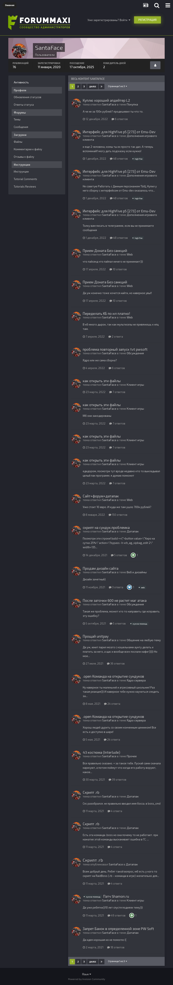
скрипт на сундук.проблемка (106, 527)
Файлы (18, 141)
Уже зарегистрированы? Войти (109, 20)
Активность (21, 82)
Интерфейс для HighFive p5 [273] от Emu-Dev (119, 132)
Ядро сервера (136, 680)
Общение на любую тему (144, 640)
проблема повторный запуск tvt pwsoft (115, 349)
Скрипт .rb (91, 792)
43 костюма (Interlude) (101, 752)
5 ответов (119, 555)
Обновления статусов (27, 97)
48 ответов (119, 158)
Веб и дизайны (137, 572)
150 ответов (118, 514)
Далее (92, 86)
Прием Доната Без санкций (105, 250)
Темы (17, 119)
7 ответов (117, 392)
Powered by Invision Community (86, 978)
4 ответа (115, 811)
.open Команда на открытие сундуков (113, 676)
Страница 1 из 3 (117, 86)
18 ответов (115, 947)
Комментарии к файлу (28, 149)
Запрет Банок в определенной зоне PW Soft (118, 928)
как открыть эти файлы (102, 381)
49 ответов (116, 915)
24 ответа (112, 703)
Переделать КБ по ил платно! (106, 313)
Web (130, 254)
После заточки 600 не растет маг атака (115, 600)
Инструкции (21, 171)
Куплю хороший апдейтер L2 (106, 100)
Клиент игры (135, 384)
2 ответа (115, 336)
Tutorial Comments (25, 179)
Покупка (132, 104)
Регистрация (147, 19)
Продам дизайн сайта (100, 568)
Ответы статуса (24, 104)
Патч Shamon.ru (116, 896)
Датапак (133, 531)
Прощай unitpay (96, 636)
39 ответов (117, 779)
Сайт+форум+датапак (101, 496)
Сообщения (21, 127)
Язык (86, 974)
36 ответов (116, 663)
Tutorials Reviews (25, 186)
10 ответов (118, 269)
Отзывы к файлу (24, 156)
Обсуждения (135, 353)
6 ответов (120, 119)
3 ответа (116, 587)
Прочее (132, 756)
